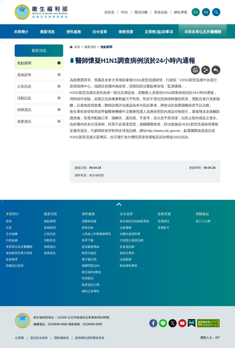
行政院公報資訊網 (131, 240)
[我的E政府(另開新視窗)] (191, 323)
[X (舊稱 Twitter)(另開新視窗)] (173, 323)
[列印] (195, 70)
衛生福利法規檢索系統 (134, 221)
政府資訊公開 (90, 284)
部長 (9, 221)
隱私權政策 (61, 337)
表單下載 (87, 240)
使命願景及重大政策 (19, 253)
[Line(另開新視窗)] (163, 323)
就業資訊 (24, 121)
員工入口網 (203, 221)
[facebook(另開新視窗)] (153, 323)
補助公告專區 (90, 291)
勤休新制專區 (128, 265)
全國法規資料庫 (130, 233)
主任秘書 (12, 233)
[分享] (205, 70)
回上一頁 (216, 67)
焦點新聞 (24, 63)
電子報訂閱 (89, 259)
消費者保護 (89, 221)
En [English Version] (196, 12)
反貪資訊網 (127, 246)
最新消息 (47, 32)
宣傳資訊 (163, 221)
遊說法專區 (127, 253)
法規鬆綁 (125, 259)
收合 (118, 205)
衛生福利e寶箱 (91, 272)
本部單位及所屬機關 (19, 246)
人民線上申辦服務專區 (96, 233)
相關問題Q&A (91, 265)
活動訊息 (24, 98)
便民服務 (73, 32)
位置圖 (19, 337)
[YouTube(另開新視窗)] (182, 323)
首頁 (77, 46)
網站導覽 (180, 12)
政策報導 (12, 259)
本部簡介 (21, 32)
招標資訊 (24, 110)
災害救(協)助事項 (159, 32)
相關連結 (202, 214)
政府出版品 (89, 253)
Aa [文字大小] (206, 12)
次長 (9, 227)
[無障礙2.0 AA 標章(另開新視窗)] (208, 323)
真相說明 (24, 75)
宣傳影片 (163, 227)
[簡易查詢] (216, 12)
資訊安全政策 (39, 337)
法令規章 (99, 32)
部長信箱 (160, 12)
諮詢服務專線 (90, 246)
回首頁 (109, 12)
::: (2, 1)
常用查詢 (87, 278)
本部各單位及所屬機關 (202, 32)
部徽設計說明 (15, 265)
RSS (124, 12)
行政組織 (12, 240)
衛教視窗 (126, 32)
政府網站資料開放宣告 (89, 337)
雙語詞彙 (141, 12)
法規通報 (125, 227)
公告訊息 (24, 86)
